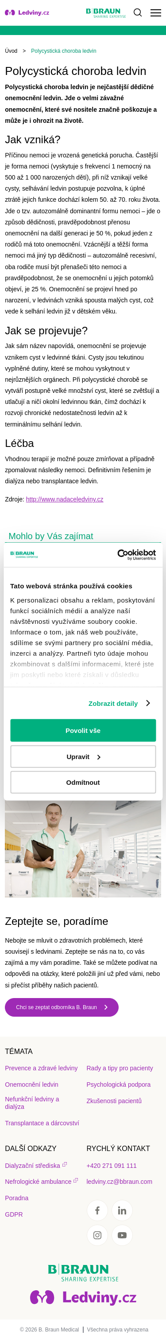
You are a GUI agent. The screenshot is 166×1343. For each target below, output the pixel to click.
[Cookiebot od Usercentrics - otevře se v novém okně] (118, 554)
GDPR (14, 1214)
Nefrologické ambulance (38, 1181)
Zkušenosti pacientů (114, 1100)
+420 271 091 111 (112, 1165)
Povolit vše (83, 730)
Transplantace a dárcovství (42, 1123)
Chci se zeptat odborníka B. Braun (56, 1007)
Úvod (11, 51)
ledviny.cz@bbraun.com (120, 1181)
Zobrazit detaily (113, 703)
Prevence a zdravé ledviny (41, 1068)
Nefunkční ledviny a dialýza (32, 1103)
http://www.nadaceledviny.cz (65, 499)
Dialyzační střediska (32, 1165)
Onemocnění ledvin (31, 1084)
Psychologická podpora (119, 1084)
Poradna (16, 1198)
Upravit (83, 756)
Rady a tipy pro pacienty (120, 1068)
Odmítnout (83, 782)
